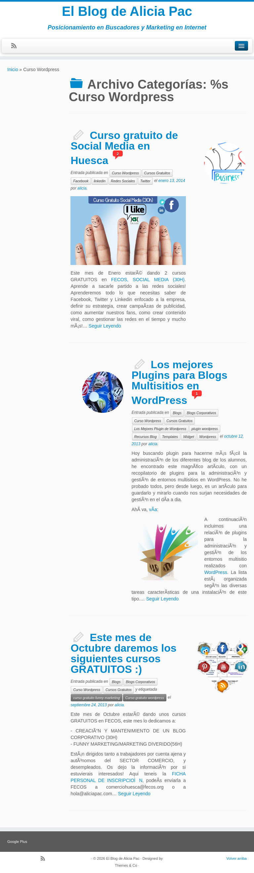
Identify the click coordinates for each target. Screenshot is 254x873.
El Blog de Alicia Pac (127, 11)
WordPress (215, 572)
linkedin (100, 181)
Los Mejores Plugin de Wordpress (160, 429)
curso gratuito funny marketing (96, 698)
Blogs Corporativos (201, 413)
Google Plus (17, 842)
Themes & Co (126, 865)
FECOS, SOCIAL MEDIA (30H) (148, 279)
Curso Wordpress (125, 173)
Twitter (145, 181)
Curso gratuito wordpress (144, 698)
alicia (81, 188)
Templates (170, 437)
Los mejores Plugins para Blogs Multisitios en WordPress (180, 382)
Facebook (80, 181)
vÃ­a (153, 509)
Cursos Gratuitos (157, 173)
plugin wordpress (204, 429)
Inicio (12, 69)
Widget (188, 437)
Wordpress (207, 437)
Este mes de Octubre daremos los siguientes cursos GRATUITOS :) (123, 653)
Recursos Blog (145, 437)
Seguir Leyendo (105, 325)
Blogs (177, 413)
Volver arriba (236, 858)
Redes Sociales (123, 181)
